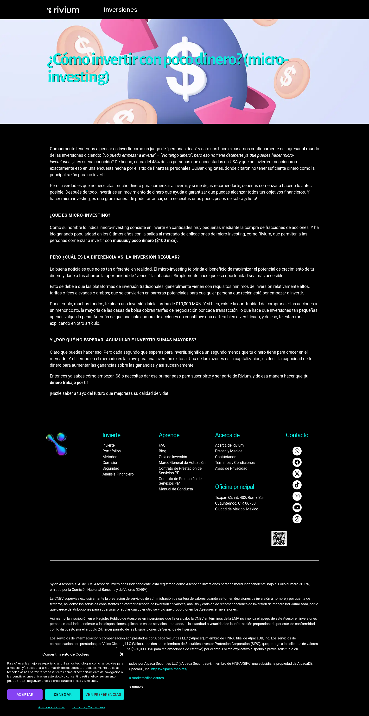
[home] (72, 10)
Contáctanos (225, 457)
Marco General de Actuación (182, 462)
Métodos (109, 457)
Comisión (110, 462)
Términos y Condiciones (88, 707)
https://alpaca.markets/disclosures (136, 675)
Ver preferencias (103, 694)
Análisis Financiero (118, 474)
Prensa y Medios (228, 451)
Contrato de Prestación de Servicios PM (180, 481)
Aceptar (25, 694)
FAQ (162, 445)
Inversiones (117, 10)
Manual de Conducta (176, 489)
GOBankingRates (207, 168)
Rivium (265, 233)
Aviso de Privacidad (51, 707)
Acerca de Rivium (229, 445)
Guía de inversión (173, 457)
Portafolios (111, 451)
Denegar (63, 694)
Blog (162, 451)
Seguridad (110, 468)
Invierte (108, 445)
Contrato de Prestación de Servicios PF (180, 470)
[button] (121, 654)
